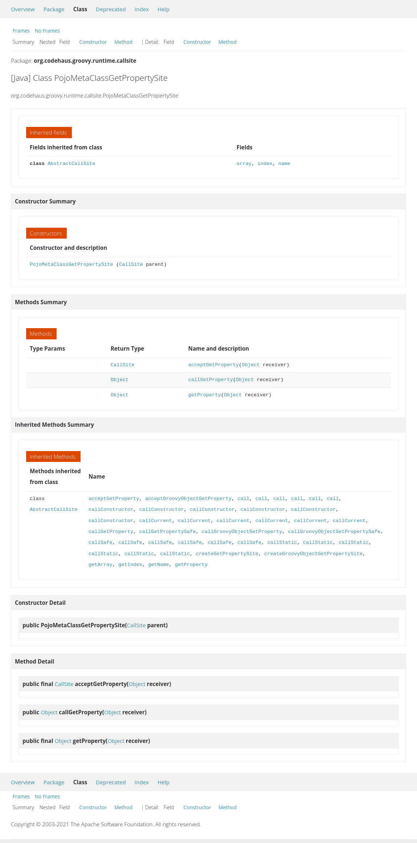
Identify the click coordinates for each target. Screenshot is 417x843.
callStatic (282, 542)
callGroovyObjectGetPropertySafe (334, 531)
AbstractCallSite (71, 163)
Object (250, 364)
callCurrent (155, 520)
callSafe (101, 542)
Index (142, 9)
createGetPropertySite (227, 553)
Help (163, 9)
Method (123, 41)
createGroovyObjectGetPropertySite (313, 553)
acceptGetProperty (213, 364)
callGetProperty (210, 379)
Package (54, 9)
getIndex (130, 564)
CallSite (131, 264)
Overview (23, 9)
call (243, 498)
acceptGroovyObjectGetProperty (188, 498)
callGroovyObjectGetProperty (242, 531)
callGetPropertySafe (167, 531)
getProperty (204, 395)
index (264, 163)
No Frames (47, 30)
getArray (101, 564)
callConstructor (111, 509)
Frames (21, 30)
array (244, 163)
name (284, 163)
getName (158, 564)
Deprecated (111, 9)
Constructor (93, 41)
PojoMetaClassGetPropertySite (71, 264)
